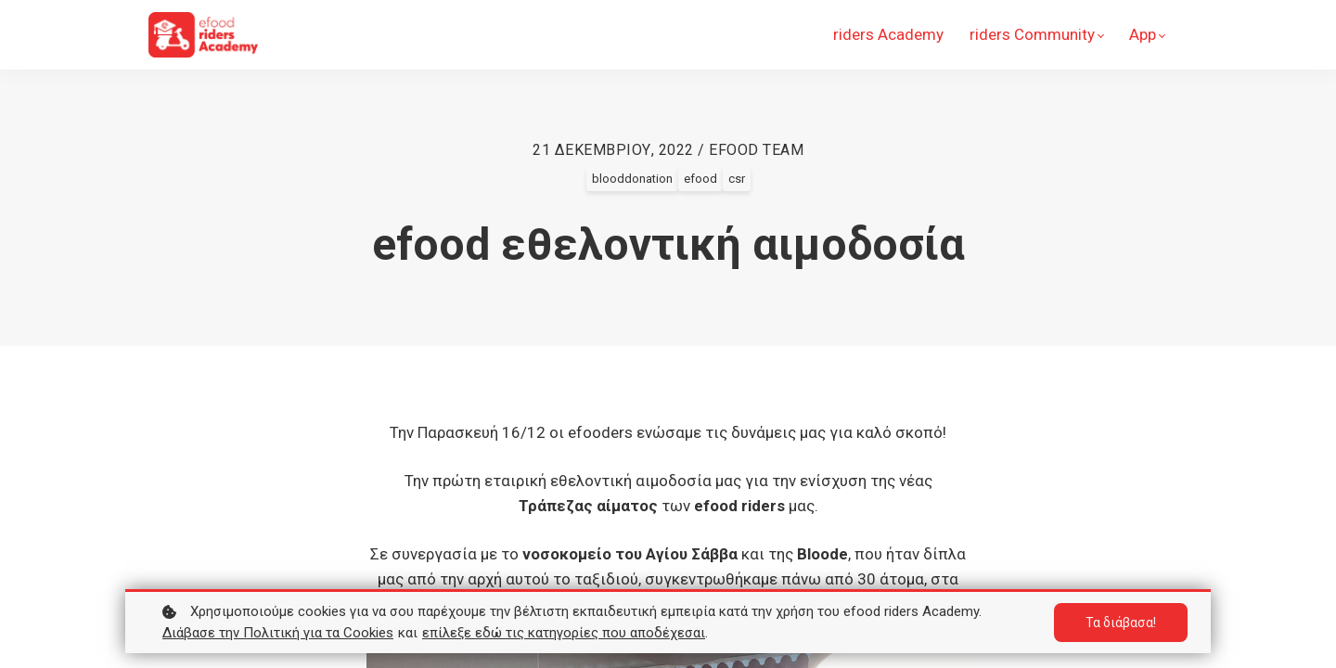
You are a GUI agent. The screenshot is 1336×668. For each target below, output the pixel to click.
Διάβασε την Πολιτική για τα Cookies (277, 632)
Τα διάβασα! (1121, 622)
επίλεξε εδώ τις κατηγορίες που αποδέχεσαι (563, 632)
